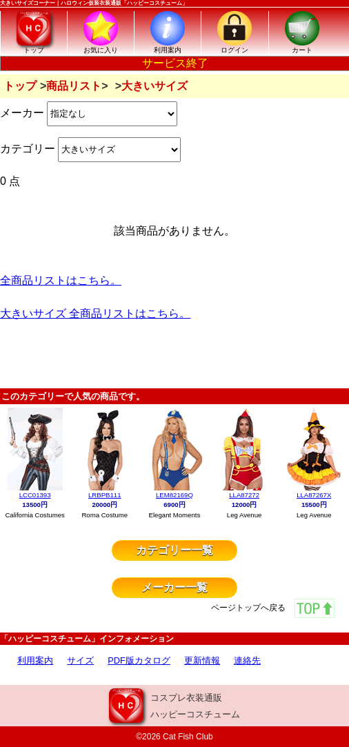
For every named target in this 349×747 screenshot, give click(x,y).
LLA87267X (314, 495)
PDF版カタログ (139, 660)
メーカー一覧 (174, 587)
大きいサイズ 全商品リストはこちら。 (95, 313)
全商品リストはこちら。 (60, 280)
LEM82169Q (174, 495)
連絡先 (247, 660)
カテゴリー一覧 (174, 550)
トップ (20, 86)
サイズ (80, 660)
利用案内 (35, 660)
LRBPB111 (104, 495)
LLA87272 (244, 495)
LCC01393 (35, 495)
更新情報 (202, 660)
